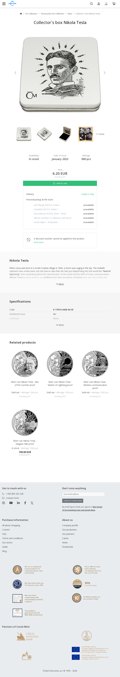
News (65, 542)
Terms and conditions (12, 538)
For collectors (31, 13)
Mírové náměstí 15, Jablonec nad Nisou (52, 217)
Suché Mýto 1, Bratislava (46, 222)
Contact (6, 529)
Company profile (70, 525)
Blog (4, 551)
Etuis (70, 13)
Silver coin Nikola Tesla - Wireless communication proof (95, 385)
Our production (69, 529)
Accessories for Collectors (52, 13)
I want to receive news (73, 500)
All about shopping (11, 525)
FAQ (4, 534)
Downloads (67, 546)
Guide (5, 546)
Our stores (7, 542)
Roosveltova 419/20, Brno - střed (50, 213)
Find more (39, 242)
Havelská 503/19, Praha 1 (46, 209)
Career (65, 538)
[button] (21, 72)
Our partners (68, 534)
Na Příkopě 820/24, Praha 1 (47, 205)
